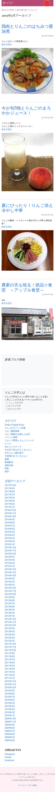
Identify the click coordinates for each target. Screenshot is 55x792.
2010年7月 (10, 696)
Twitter (8, 757)
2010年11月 (10, 684)
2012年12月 (10, 619)
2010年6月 (10, 699)
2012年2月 (10, 640)
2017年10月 (10, 485)
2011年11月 (10, 647)
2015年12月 (10, 547)
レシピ (8, 443)
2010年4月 (10, 706)
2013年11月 (10, 591)
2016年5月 (10, 531)
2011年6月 (10, 662)
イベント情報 (11, 437)
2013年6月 (10, 606)
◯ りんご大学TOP (14, 402)
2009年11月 (10, 721)
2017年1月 (10, 507)
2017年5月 (10, 500)
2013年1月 (10, 615)
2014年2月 (10, 584)
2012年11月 (10, 622)
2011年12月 (10, 643)
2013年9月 (10, 597)
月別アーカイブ (15, 481)
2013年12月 (10, 587)
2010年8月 (10, 693)
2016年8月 (10, 522)
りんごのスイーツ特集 (15, 427)
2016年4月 (10, 535)
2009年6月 (10, 734)
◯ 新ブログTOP (13, 409)
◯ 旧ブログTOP (13, 405)
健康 (7, 459)
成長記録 (9, 465)
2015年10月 (10, 553)
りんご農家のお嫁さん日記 (17, 434)
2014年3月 (10, 581)
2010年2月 (10, 712)
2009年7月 (10, 731)
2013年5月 (10, 609)
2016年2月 (10, 541)
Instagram (10, 754)
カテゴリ (10, 420)
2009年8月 (10, 727)
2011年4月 (10, 668)
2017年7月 (10, 494)
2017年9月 (10, 488)
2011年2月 (10, 675)
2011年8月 (10, 656)
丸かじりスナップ (13, 446)
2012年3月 (10, 637)
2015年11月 (10, 550)
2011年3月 (10, 671)
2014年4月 (10, 578)
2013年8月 (10, 600)
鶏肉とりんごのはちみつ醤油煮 (27, 28)
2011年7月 (10, 659)
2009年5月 (10, 737)
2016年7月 (10, 525)
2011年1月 (10, 678)
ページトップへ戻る (27, 785)
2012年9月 (10, 628)
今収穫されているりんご (16, 455)
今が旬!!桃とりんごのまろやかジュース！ (26, 110)
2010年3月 (10, 709)
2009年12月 (10, 718)
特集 (7, 468)
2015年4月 (10, 559)
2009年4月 (10, 740)
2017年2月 (10, 503)
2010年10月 (10, 687)
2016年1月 (10, 544)
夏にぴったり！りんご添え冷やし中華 (27, 207)
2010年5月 (10, 703)
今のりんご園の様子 (14, 452)
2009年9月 (10, 724)
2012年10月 (10, 625)
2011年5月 (10, 665)
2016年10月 (10, 516)
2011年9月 (10, 653)
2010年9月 (10, 690)
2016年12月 (10, 510)
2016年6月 (10, 528)
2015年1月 (10, 566)
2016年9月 (10, 519)
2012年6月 (10, 631)
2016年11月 (10, 513)
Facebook (9, 760)
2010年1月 (10, 715)
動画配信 (9, 462)
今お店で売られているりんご (18, 449)
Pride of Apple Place (14, 424)
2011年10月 (10, 650)
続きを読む (7, 44)
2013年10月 (10, 594)
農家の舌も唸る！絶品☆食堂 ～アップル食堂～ (27, 287)
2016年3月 (10, 538)
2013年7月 (10, 603)
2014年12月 (10, 569)
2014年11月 (10, 572)
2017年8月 (10, 491)
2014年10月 (10, 575)
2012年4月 (10, 634)
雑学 (7, 471)
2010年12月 (10, 681)
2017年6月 (10, 497)
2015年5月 (10, 556)
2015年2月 (10, 563)
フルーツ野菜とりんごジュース (19, 440)
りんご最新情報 (12, 431)
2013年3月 (10, 612)
